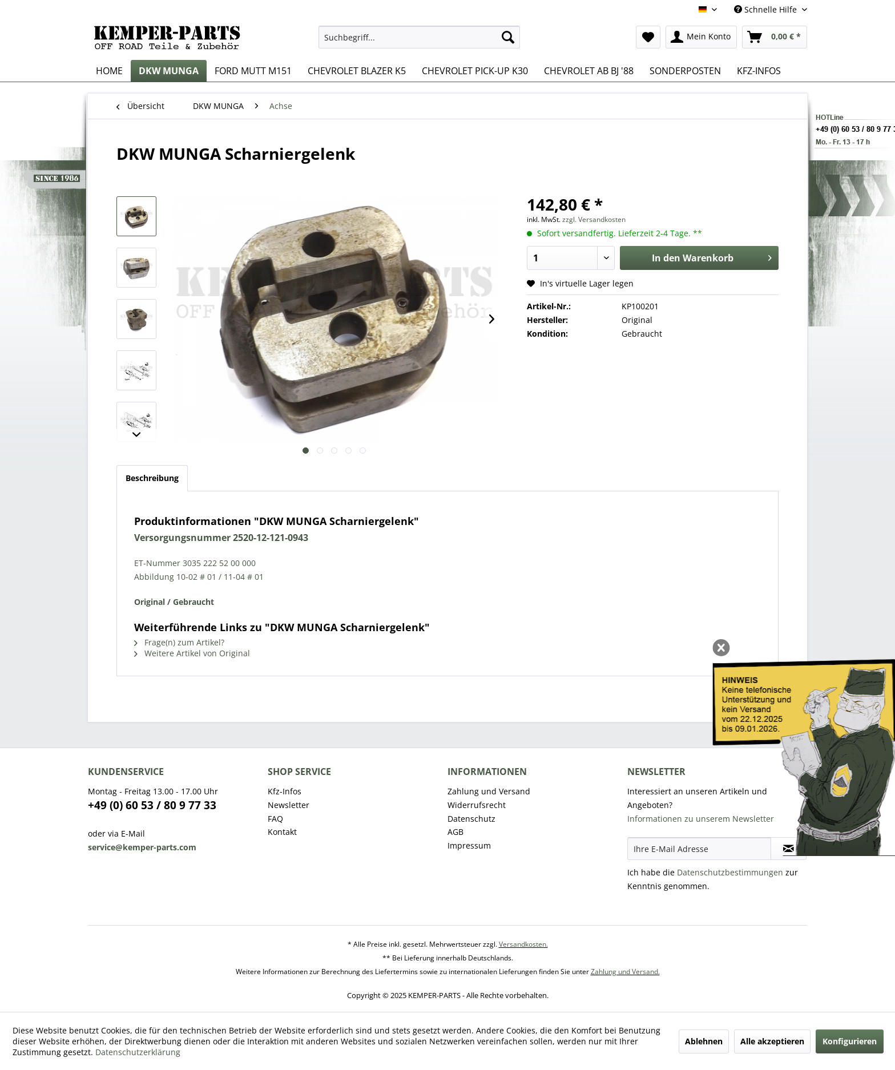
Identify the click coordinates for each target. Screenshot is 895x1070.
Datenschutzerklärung (137, 1052)
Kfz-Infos (284, 791)
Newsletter (288, 805)
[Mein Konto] (701, 37)
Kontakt (282, 831)
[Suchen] (508, 37)
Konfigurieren (850, 1041)
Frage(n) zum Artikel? (179, 642)
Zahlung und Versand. (625, 971)
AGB (455, 831)
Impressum (469, 845)
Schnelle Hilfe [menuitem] (766, 9)
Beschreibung (152, 478)
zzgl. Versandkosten (594, 219)
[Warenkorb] (774, 37)
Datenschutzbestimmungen (730, 872)
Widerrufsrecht (477, 805)
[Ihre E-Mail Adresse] (699, 848)
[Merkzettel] (648, 37)
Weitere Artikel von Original (192, 653)
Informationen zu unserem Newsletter (700, 818)
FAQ (275, 818)
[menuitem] (419, 37)
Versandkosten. (523, 944)
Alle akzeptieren (772, 1041)
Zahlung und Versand (489, 791)
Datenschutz (471, 818)
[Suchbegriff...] (419, 37)
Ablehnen (704, 1041)
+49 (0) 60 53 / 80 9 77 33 (152, 805)
